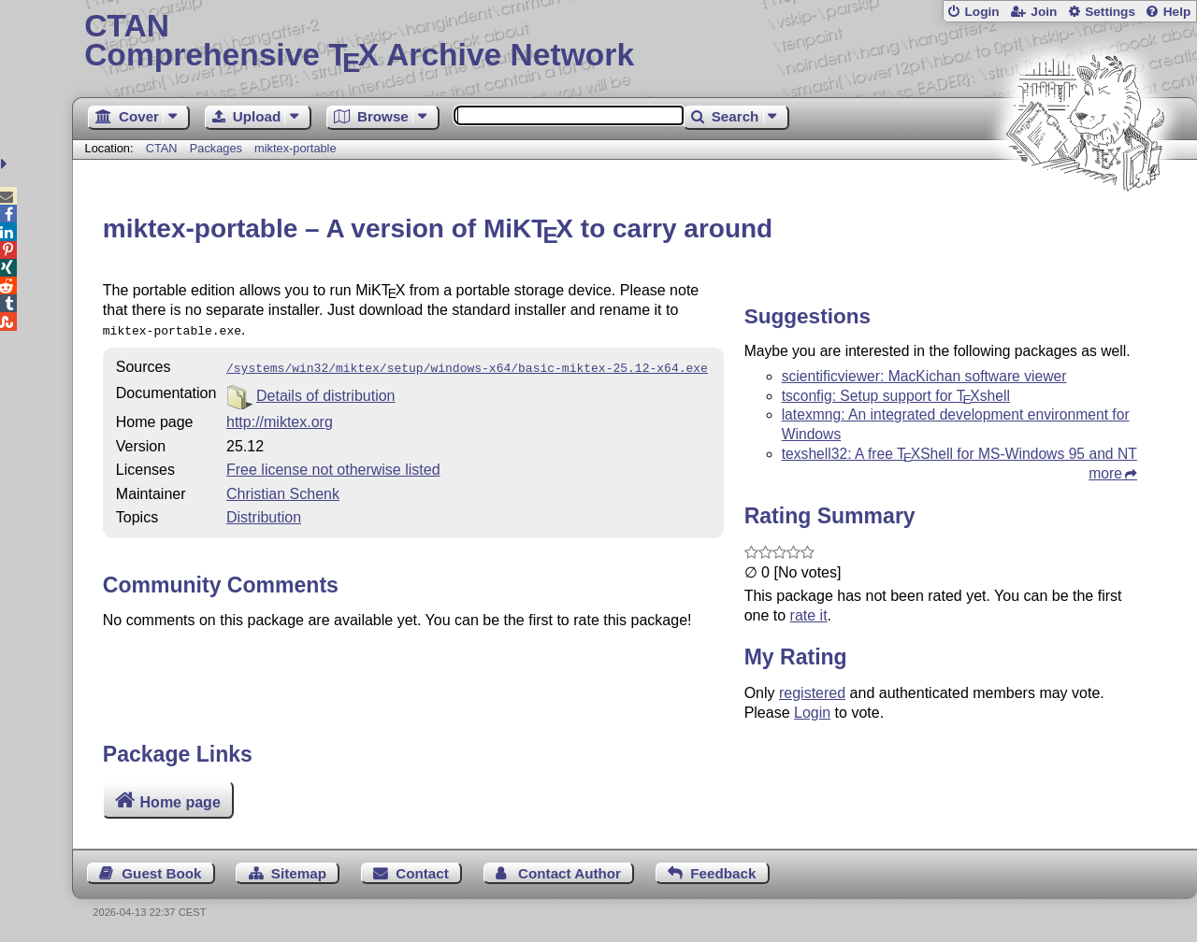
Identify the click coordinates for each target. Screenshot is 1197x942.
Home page (180, 802)
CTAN (162, 148)
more (1105, 473)
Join (1044, 12)
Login (981, 12)
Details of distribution (326, 392)
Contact (422, 873)
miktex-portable (295, 148)
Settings (1110, 12)
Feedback (723, 873)
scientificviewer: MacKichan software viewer (924, 376)
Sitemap (298, 873)
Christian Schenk (282, 490)
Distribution (263, 513)
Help (1177, 12)
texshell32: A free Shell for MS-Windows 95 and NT (959, 454)
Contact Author (569, 873)
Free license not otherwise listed (333, 466)
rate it (809, 615)
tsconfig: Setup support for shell (896, 396)
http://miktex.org (279, 418)
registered (812, 693)
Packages (218, 148)
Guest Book (161, 873)
